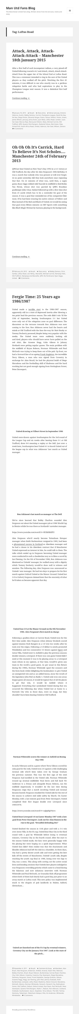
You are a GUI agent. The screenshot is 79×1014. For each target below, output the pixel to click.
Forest (29, 977)
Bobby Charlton (17, 973)
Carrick (38, 115)
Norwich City (50, 984)
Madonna (41, 982)
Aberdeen (58, 968)
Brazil (26, 973)
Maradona (61, 982)
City (13, 975)
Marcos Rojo (23, 122)
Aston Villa (52, 971)
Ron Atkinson (54, 989)
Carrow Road (54, 973)
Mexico (21, 984)
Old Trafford (16, 276)
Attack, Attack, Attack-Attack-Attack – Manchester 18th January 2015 (38, 55)
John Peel (40, 980)
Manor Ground (51, 982)
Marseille (39, 274)
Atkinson (59, 971)
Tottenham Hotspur (35, 993)
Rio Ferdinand (49, 276)
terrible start (35, 309)
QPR (20, 124)
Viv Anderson (51, 993)
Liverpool (25, 982)
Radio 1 (39, 989)
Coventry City (37, 975)
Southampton (24, 991)
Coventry (29, 975)
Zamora (62, 126)
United (37, 126)
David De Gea (61, 115)
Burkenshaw (44, 973)
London (58, 120)
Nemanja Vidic (60, 274)
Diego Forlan (22, 117)
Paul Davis (47, 986)
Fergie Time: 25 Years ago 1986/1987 (36, 299)
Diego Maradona (57, 975)
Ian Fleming (32, 980)
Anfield (38, 971)
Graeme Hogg (17, 980)
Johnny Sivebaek (50, 980)
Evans (42, 117)
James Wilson (17, 120)
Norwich (42, 984)
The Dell (55, 991)
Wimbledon (16, 995)
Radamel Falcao (44, 124)
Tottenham (23, 993)
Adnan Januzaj (54, 113)
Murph (31, 113)
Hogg (25, 980)
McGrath (15, 984)
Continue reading (21, 98)
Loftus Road (50, 120)
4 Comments (18, 129)
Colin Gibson (20, 975)
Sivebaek (15, 991)
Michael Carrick (52, 122)
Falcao (47, 117)
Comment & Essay (45, 968)
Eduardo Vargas (34, 117)
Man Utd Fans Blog (20, 8)
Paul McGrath (57, 986)
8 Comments (24, 278)
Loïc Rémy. (31, 274)
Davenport (46, 975)
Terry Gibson (47, 991)
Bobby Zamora (29, 115)
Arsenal (44, 971)
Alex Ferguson (22, 971)
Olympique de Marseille (30, 276)
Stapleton (38, 991)
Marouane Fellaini (35, 122)
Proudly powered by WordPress (23, 1010)
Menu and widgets (70, 13)
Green (64, 117)
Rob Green (55, 124)
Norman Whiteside (32, 984)
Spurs (60, 650)
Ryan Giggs (59, 276)
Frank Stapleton (47, 354)
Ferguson (22, 977)
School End (16, 126)
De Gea (14, 117)
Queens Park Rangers (30, 124)
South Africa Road (27, 126)
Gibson (58, 977)
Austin (21, 115)
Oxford (29, 986)
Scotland (62, 989)
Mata (44, 122)
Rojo (61, 124)
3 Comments (28, 995)
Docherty (15, 977)
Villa (43, 993)
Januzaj (25, 120)
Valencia (43, 126)
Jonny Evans (33, 120)
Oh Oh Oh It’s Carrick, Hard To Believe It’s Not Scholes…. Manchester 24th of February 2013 (39, 154)
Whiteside (60, 993)
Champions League (48, 115)
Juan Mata (41, 120)
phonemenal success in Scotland (28, 544)
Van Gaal (50, 126)
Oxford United (38, 986)
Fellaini (53, 117)
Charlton (62, 973)
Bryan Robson (34, 973)
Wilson (56, 126)
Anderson (31, 971)
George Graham (50, 977)
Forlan (59, 117)
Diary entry (42, 113)
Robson (45, 989)
